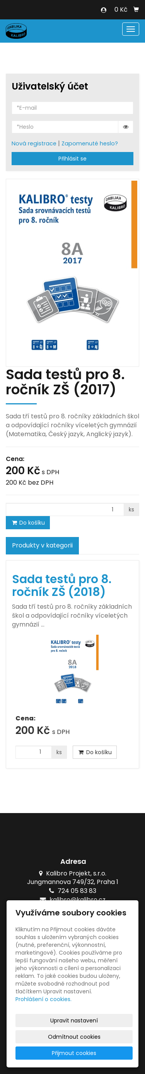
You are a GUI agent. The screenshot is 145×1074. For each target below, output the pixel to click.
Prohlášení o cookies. (43, 999)
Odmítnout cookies (74, 1037)
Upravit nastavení (74, 1020)
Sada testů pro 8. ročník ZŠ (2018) (61, 585)
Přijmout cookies (74, 1053)
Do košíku (28, 523)
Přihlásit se (72, 158)
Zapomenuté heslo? (89, 143)
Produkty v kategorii (42, 545)
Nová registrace (34, 143)
